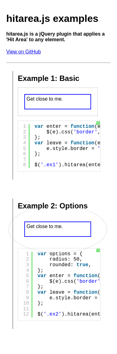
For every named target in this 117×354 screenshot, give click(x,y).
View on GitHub (23, 51)
